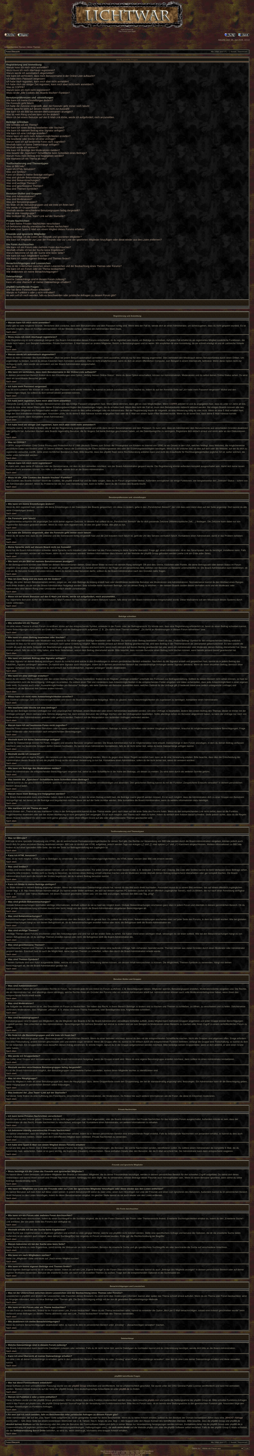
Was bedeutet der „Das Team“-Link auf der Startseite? (35, 216)
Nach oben (11, 332)
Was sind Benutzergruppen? (21, 202)
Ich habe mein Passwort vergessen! (25, 78)
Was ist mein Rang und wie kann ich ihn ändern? (33, 114)
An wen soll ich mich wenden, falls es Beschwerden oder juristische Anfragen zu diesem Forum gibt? (61, 295)
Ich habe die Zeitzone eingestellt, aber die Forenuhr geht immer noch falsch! (47, 106)
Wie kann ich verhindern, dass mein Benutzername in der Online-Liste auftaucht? (50, 75)
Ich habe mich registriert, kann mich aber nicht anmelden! (37, 81)
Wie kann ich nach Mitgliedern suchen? (27, 255)
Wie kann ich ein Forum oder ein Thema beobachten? (35, 268)
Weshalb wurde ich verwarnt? (22, 147)
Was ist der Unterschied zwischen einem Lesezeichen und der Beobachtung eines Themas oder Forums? (64, 266)
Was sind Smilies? (16, 171)
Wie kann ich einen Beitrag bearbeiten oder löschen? (35, 127)
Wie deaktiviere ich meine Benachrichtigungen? (32, 271)
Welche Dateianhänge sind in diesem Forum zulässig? (36, 279)
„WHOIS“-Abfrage (234, 1417)
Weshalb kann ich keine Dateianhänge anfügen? (32, 144)
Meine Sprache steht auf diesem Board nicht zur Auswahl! (37, 108)
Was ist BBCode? (15, 166)
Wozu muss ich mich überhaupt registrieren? (30, 70)
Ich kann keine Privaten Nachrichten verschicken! (33, 223)
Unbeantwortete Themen (15, 47)
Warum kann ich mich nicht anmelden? (27, 67)
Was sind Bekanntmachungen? (23, 180)
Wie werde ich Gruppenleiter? (22, 207)
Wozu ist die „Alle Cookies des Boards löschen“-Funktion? (38, 92)
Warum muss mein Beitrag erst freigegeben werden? (35, 155)
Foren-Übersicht (13, 52)
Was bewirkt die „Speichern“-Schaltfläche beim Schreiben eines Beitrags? (46, 153)
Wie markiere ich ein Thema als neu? (26, 158)
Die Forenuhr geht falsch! (20, 103)
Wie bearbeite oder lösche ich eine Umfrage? (31, 139)
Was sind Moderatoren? (19, 199)
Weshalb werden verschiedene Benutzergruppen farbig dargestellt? (43, 210)
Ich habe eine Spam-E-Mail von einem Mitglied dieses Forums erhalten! (45, 229)
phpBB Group (79, 1386)
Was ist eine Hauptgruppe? (21, 213)
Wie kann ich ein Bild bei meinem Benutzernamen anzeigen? (39, 111)
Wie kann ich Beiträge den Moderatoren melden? (33, 150)
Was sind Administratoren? (20, 196)
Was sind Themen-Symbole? (22, 188)
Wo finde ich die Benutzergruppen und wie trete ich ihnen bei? (40, 204)
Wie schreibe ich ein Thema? (22, 124)
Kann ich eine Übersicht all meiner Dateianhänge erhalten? (38, 282)
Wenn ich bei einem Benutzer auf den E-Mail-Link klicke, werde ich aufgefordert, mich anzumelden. (60, 117)
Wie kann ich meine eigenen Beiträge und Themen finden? (38, 258)
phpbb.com (153, 1400)
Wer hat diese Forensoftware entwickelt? (28, 289)
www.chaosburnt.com (124, 1451)
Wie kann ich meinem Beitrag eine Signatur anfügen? (35, 130)
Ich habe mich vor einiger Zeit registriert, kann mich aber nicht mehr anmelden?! (50, 84)
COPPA (173, 404)
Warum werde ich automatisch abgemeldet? (30, 73)
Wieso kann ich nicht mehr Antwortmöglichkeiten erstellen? (38, 136)
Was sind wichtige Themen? (21, 183)
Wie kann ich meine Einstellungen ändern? (29, 100)
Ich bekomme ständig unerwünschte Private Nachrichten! (37, 226)
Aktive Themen (33, 47)
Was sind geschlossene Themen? (24, 186)
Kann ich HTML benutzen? (20, 169)
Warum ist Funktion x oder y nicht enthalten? (30, 292)
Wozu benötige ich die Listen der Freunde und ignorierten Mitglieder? (44, 236)
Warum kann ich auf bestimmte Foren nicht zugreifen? (35, 141)
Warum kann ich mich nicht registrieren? (28, 90)
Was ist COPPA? (15, 87)
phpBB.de (124, 1389)
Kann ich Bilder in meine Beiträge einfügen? (30, 174)
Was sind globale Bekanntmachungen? (27, 177)
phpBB (116, 1453)
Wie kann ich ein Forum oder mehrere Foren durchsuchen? (38, 247)
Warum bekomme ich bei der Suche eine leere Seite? (35, 252)
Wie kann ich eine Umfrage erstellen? (26, 133)
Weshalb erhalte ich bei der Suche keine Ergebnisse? (35, 250)
